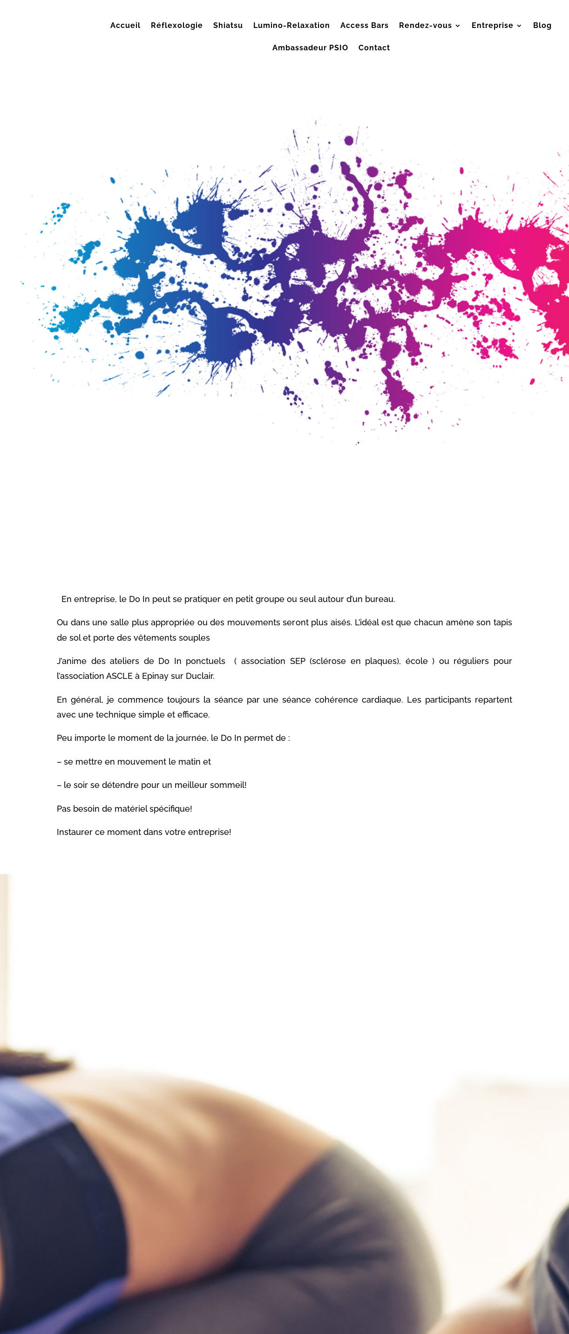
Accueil (125, 26)
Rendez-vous (425, 26)
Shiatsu (228, 26)
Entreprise (493, 26)
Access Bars (364, 26)
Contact (374, 48)
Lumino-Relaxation (291, 26)
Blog (542, 26)
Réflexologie (177, 26)
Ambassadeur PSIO (310, 48)
